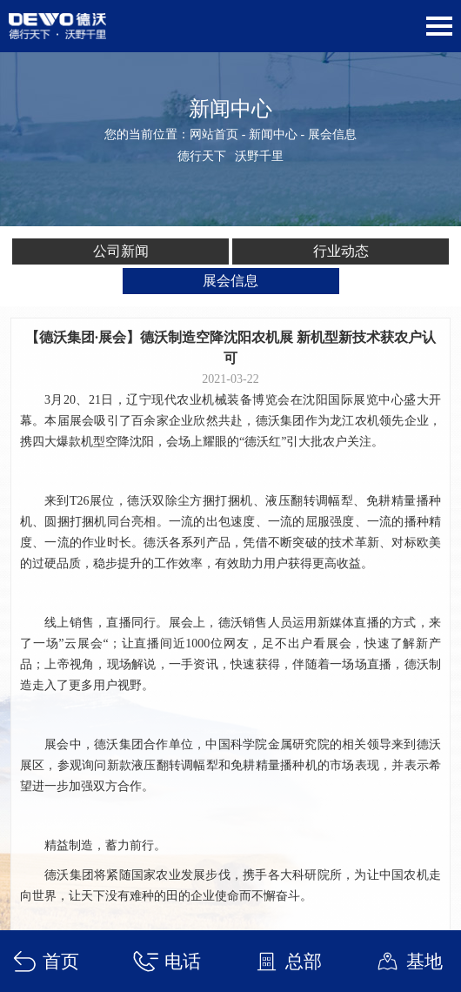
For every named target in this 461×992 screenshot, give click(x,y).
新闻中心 (273, 134)
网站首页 (214, 134)
